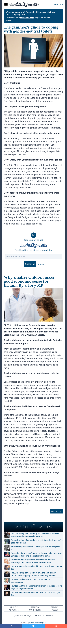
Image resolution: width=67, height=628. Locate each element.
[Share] (56, 626)
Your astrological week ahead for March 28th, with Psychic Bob (36, 567)
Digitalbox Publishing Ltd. (36, 622)
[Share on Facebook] (11, 626)
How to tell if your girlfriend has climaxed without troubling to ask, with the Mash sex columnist (33, 561)
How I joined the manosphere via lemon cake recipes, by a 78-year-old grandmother (36, 587)
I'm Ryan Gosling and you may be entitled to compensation (30, 580)
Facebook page (27, 17)
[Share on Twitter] (33, 626)
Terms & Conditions (35, 608)
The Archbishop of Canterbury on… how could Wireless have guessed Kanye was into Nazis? (35, 534)
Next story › (56, 511)
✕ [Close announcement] (59, 13)
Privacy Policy (54, 608)
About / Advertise (14, 608)
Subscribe (30, 263)
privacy (41, 264)
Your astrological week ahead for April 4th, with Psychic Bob (35, 548)
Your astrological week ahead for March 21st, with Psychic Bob (36, 593)
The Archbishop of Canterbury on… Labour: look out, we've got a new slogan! (37, 541)
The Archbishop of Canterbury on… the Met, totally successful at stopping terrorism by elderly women (33, 574)
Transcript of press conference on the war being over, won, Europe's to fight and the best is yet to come (36, 554)
